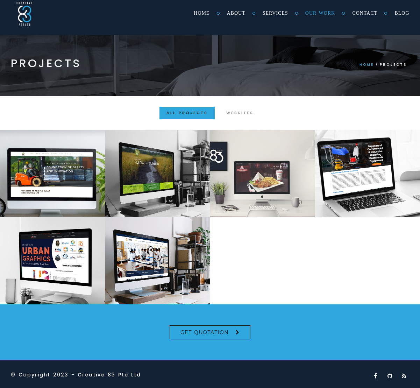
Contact (364, 13)
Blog (401, 13)
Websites (240, 112)
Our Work (320, 13)
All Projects (187, 112)
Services (275, 13)
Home (201, 13)
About (236, 13)
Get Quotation (204, 332)
